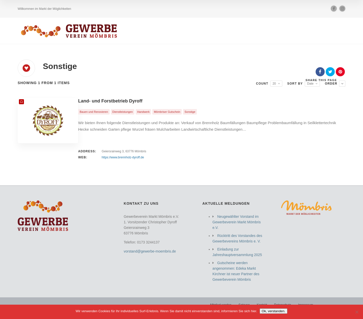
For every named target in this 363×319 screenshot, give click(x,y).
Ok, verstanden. (273, 311)
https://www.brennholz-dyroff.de (123, 157)
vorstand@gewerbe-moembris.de (150, 251)
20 (274, 83)
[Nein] (356, 311)
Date (310, 83)
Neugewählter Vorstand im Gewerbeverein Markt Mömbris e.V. (237, 222)
